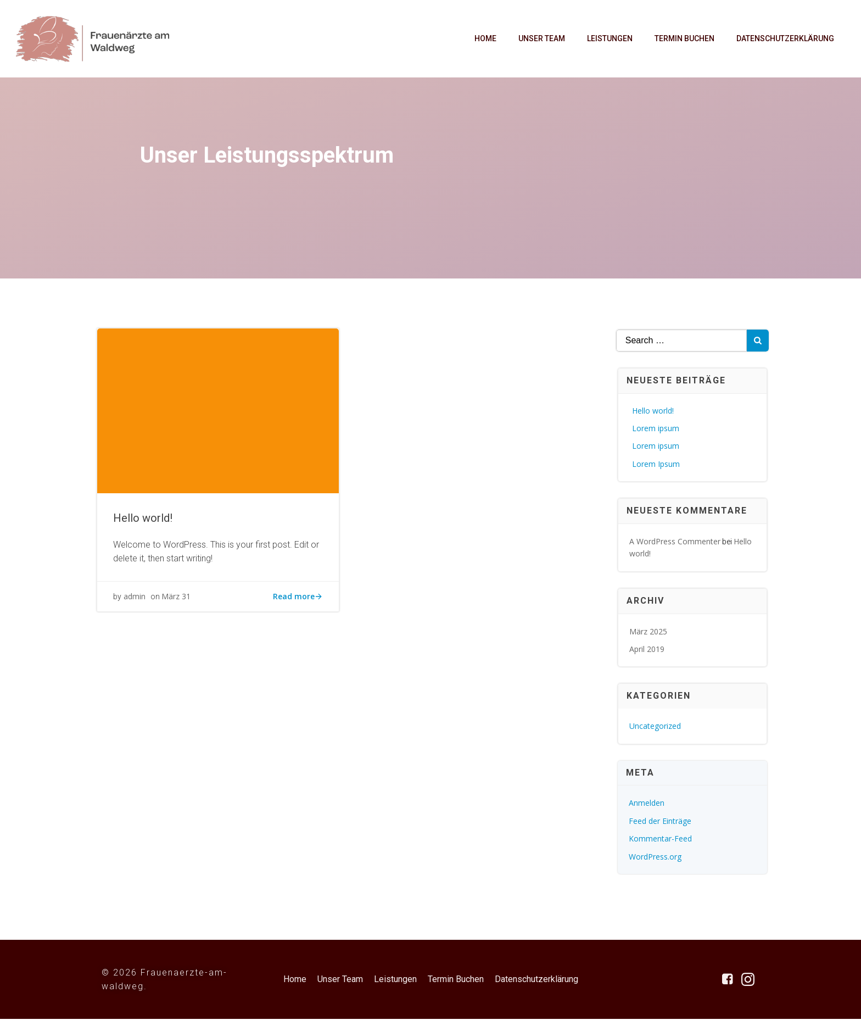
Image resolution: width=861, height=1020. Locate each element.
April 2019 (647, 650)
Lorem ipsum (656, 430)
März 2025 (649, 633)
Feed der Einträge (660, 822)
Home (485, 39)
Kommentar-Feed (660, 840)
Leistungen (609, 39)
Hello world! (653, 412)
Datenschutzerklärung (785, 39)
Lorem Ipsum (656, 465)
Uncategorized (655, 727)
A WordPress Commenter (675, 543)
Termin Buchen (684, 39)
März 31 (176, 602)
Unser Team (541, 39)
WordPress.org (655, 858)
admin (135, 602)
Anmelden (647, 804)
